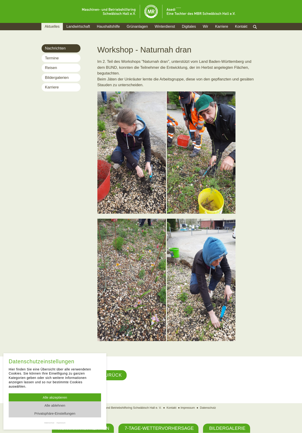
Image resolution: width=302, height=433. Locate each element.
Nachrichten (55, 48)
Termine (52, 58)
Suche (259, 32)
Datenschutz (208, 407)
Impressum (187, 407)
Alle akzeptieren (55, 397)
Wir (205, 26)
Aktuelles (52, 26)
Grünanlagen (137, 26)
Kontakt (241, 26)
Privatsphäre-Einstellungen (54, 413)
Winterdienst (165, 26)
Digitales (189, 26)
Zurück (112, 375)
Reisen (51, 68)
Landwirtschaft (78, 26)
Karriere (221, 26)
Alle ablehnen (55, 405)
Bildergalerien (57, 77)
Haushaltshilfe (108, 26)
